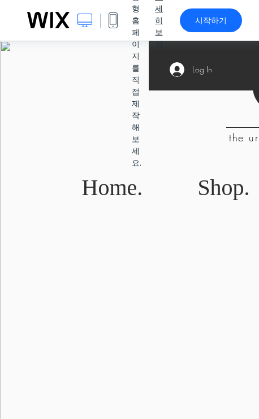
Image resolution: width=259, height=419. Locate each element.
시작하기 (211, 20)
